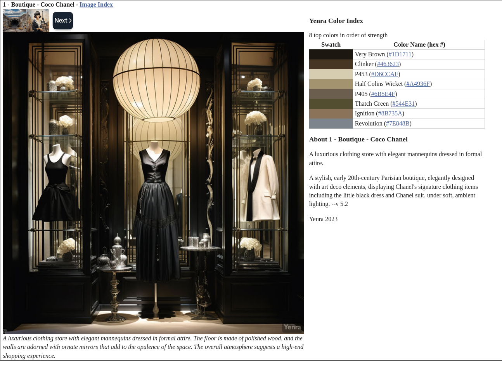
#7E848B (397, 123)
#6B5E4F (383, 94)
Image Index (96, 4)
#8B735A (390, 113)
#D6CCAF (384, 74)
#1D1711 (400, 54)
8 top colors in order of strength (348, 35)
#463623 (388, 64)
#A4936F (417, 83)
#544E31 (403, 103)
